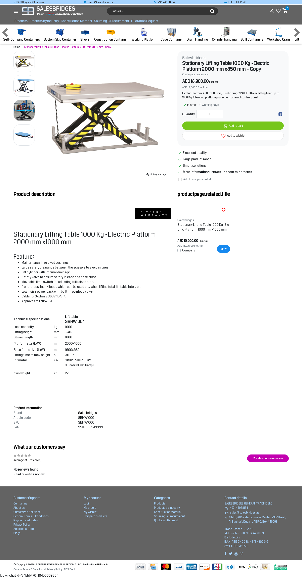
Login (87, 503)
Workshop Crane (279, 34)
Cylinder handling (224, 34)
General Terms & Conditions (31, 516)
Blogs (16, 533)
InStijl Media (101, 564)
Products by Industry (44, 21)
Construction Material (76, 21)
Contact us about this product (230, 172)
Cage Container (172, 34)
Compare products (95, 516)
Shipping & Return (24, 529)
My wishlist (90, 512)
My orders (90, 508)
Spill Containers (252, 34)
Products (21, 21)
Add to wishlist (233, 135)
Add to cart (233, 125)
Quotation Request (144, 21)
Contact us (20, 503)
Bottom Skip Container (60, 34)
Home (16, 47)
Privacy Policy (21, 525)
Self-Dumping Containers (21, 34)
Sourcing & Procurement (111, 21)
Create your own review (195, 74)
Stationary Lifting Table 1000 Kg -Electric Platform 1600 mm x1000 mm (203, 227)
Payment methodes (25, 520)
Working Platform (144, 34)
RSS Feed (69, 569)
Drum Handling (197, 34)
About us (19, 508)
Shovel (85, 34)
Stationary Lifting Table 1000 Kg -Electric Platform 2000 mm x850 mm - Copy (67, 47)
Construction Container (111, 34)
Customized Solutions (27, 512)
